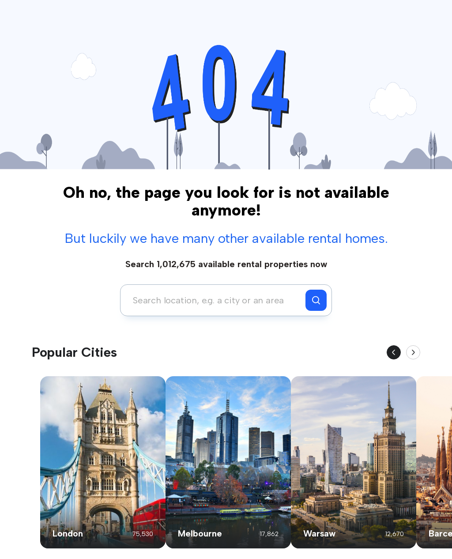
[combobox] (215, 300)
